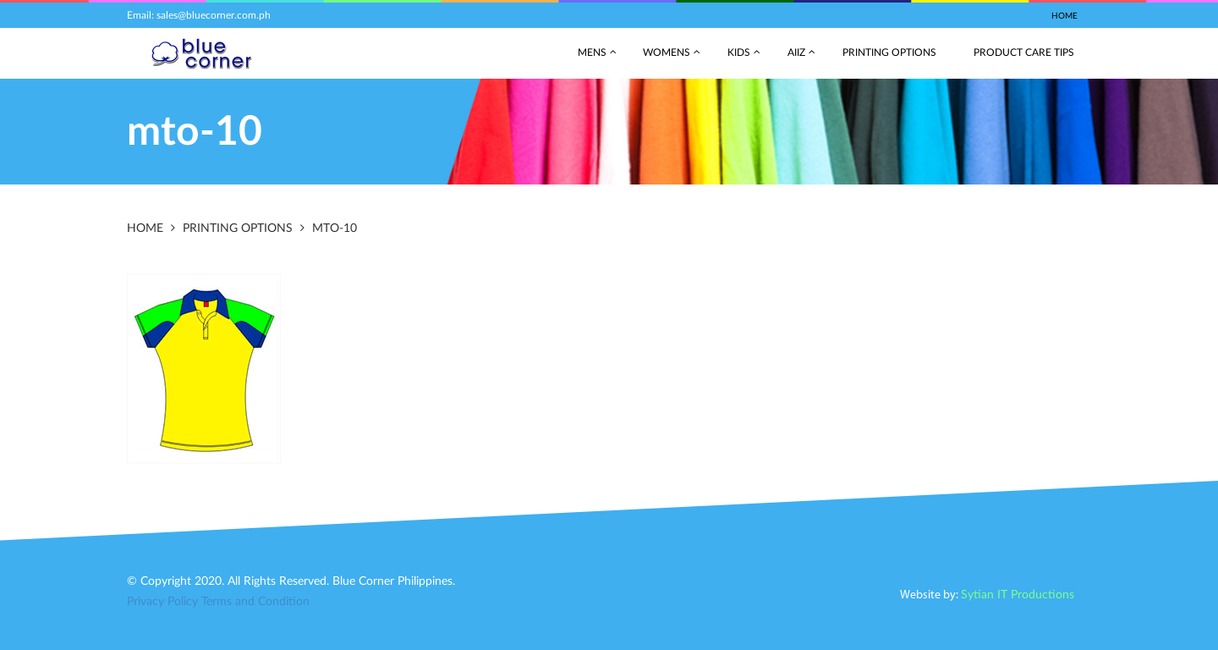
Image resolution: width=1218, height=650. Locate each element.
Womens (666, 52)
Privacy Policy (162, 602)
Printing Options (889, 52)
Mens (592, 52)
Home (1064, 16)
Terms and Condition (255, 602)
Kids (738, 52)
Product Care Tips (1024, 52)
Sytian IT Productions (1017, 595)
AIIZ (796, 52)
